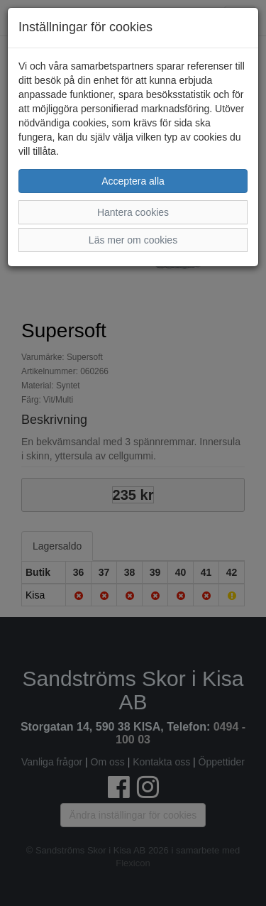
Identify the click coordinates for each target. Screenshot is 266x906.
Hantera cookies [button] (133, 212)
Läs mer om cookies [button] (133, 240)
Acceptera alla (133, 181)
